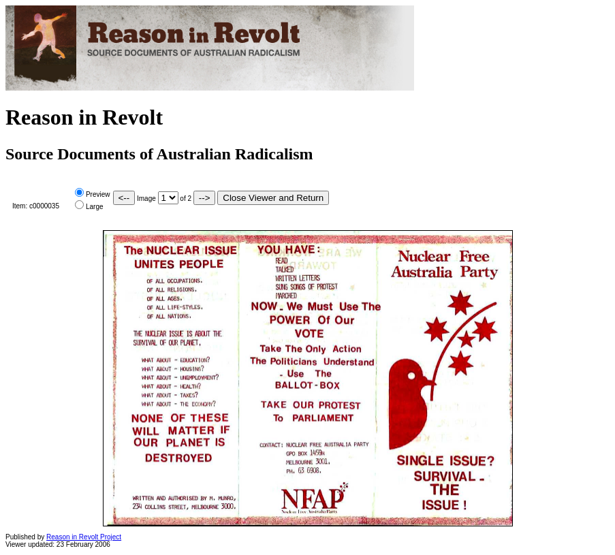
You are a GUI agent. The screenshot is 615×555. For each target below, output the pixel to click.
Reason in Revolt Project (83, 537)
